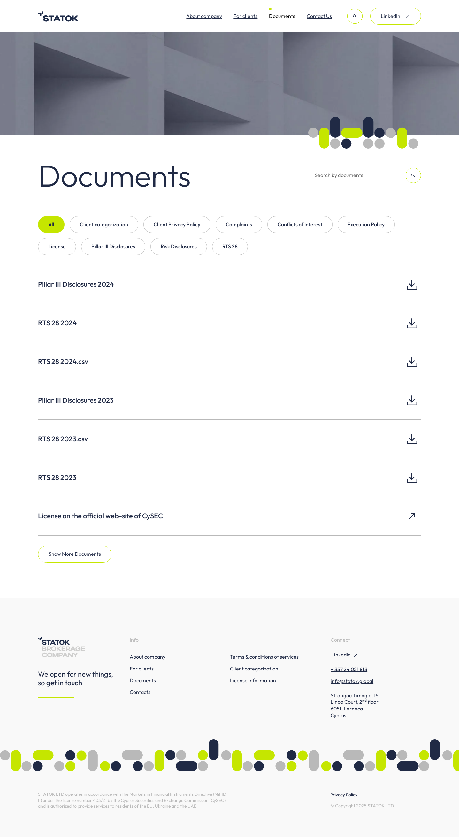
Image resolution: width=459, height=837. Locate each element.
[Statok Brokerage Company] (58, 16)
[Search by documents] (358, 175)
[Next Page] (74, 554)
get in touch (64, 682)
